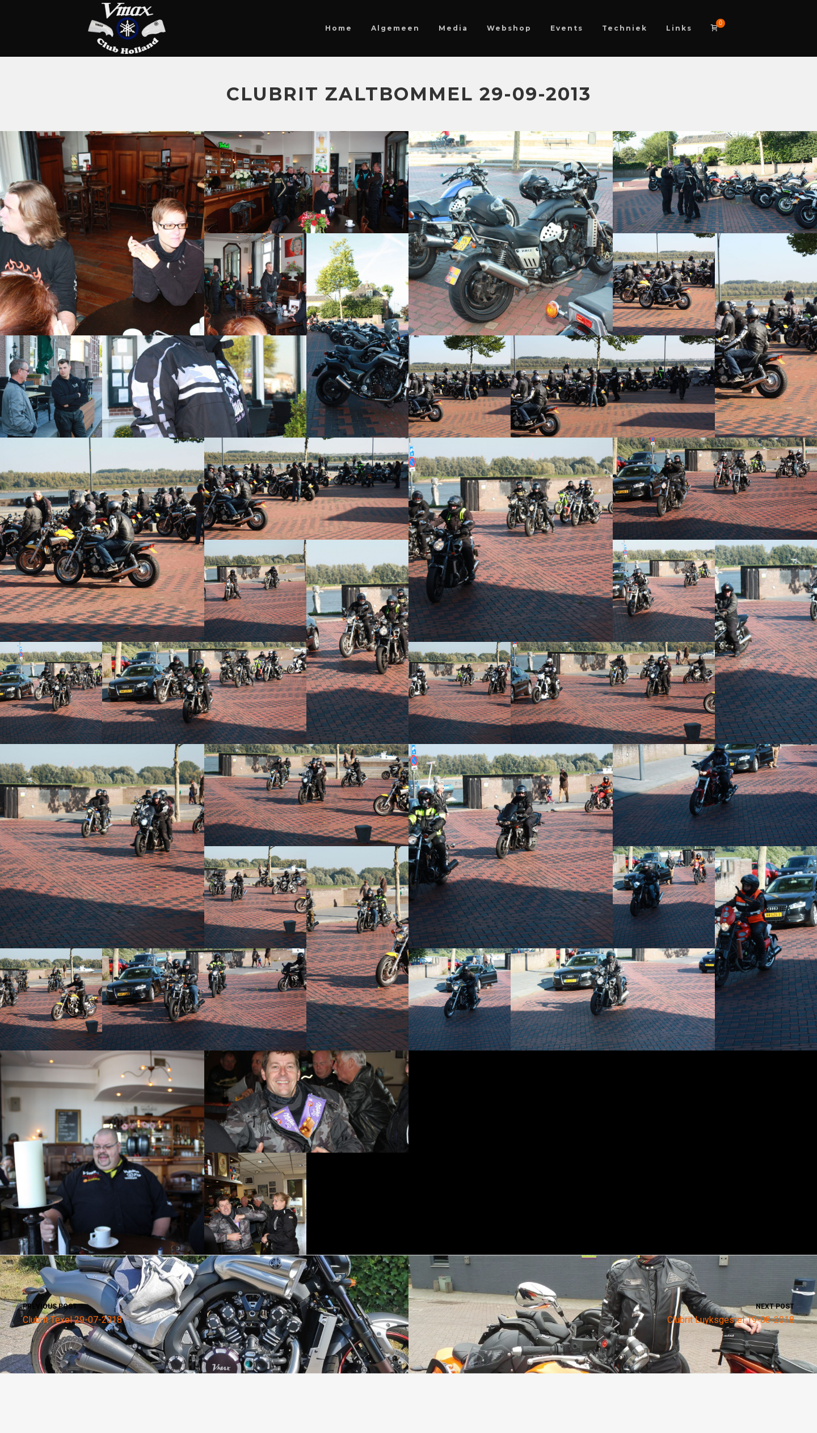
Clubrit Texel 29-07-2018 (204, 1313)
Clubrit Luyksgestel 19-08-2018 (612, 1313)
